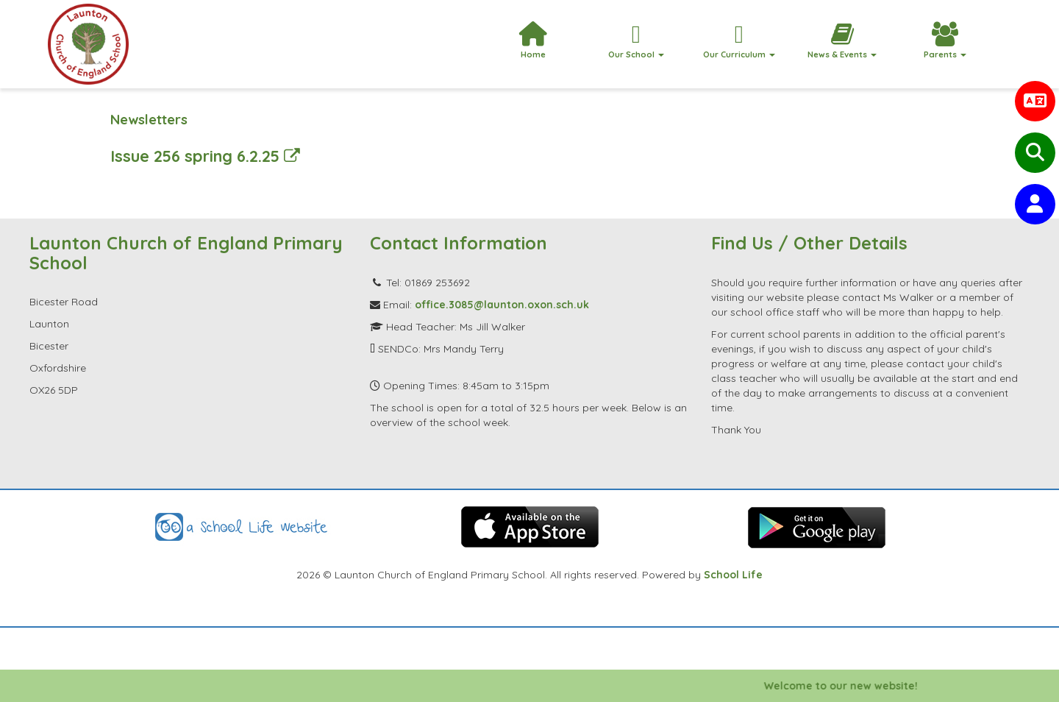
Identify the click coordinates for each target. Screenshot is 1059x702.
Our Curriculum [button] (739, 41)
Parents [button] (945, 41)
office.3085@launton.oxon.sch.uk (502, 304)
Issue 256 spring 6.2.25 (205, 156)
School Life (733, 574)
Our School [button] (636, 41)
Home (533, 41)
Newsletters (149, 119)
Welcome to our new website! (846, 685)
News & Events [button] (842, 41)
